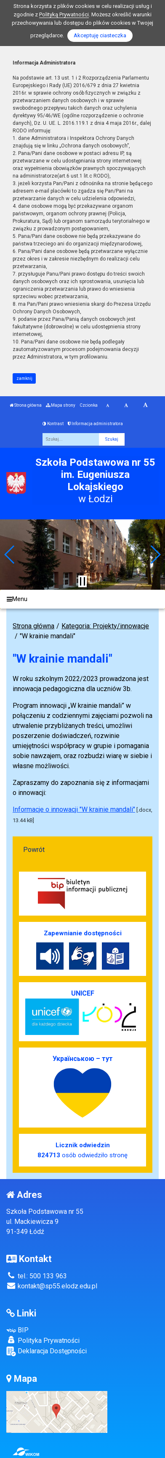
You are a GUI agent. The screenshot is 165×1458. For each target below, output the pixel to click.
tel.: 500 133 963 (36, 1276)
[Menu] (82, 599)
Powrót (34, 850)
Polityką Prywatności (64, 14)
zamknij (24, 378)
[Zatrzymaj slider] (82, 581)
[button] (10, 554)
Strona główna (26, 405)
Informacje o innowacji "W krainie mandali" (74, 809)
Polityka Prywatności (43, 1340)
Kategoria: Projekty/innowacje (105, 626)
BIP (17, 1330)
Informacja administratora (95, 423)
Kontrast (53, 423)
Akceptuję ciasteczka (100, 35)
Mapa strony (60, 405)
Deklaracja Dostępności (46, 1351)
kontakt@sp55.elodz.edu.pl (51, 1286)
